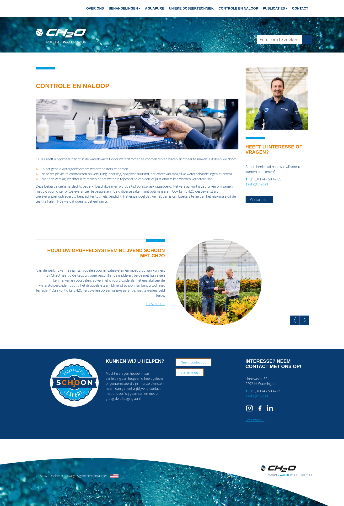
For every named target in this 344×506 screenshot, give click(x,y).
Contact (300, 8)
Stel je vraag (190, 372)
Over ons (95, 8)
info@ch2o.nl (258, 184)
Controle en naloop (238, 8)
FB (260, 408)
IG (250, 408)
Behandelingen (124, 8)
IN (270, 408)
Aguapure (154, 8)
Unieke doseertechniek (191, 8)
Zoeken (308, 39)
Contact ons (259, 199)
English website (114, 476)
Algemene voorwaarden (92, 476)
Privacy (69, 476)
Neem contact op (193, 362)
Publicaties (275, 8)
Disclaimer (56, 476)
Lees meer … (155, 303)
